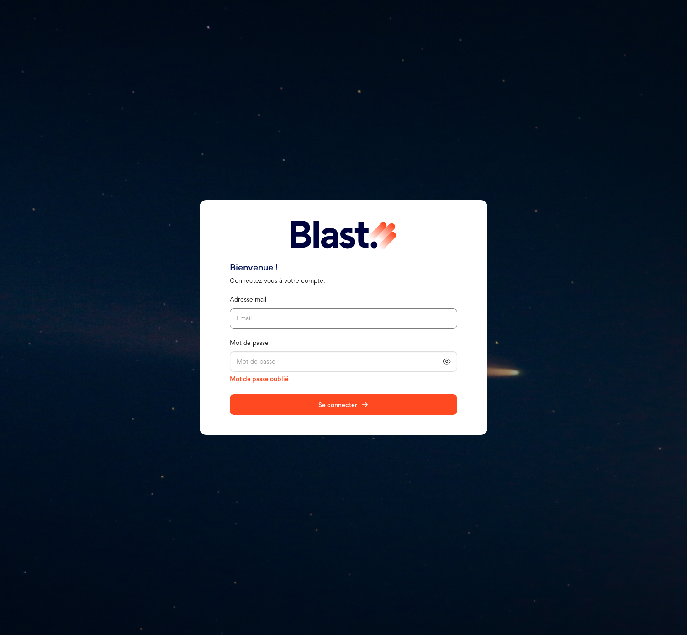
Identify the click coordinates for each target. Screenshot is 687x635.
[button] (447, 361)
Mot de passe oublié (259, 379)
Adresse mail (248, 300)
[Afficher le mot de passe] (447, 361)
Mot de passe (249, 343)
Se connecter (337, 405)
